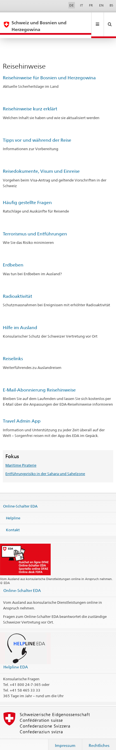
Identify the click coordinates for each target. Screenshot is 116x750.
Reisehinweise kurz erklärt (30, 102)
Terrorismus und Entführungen (35, 227)
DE (71, 5)
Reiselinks (13, 352)
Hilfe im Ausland (20, 320)
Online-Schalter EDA (20, 499)
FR (91, 5)
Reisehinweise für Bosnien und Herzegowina (49, 71)
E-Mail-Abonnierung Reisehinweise (39, 383)
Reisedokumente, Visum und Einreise (41, 164)
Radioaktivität (17, 289)
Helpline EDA (15, 660)
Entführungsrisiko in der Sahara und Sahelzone (45, 467)
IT (81, 5)
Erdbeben (13, 258)
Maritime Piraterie (20, 458)
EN (101, 5)
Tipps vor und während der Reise (37, 133)
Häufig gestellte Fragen (27, 195)
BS (111, 5)
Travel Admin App (22, 414)
